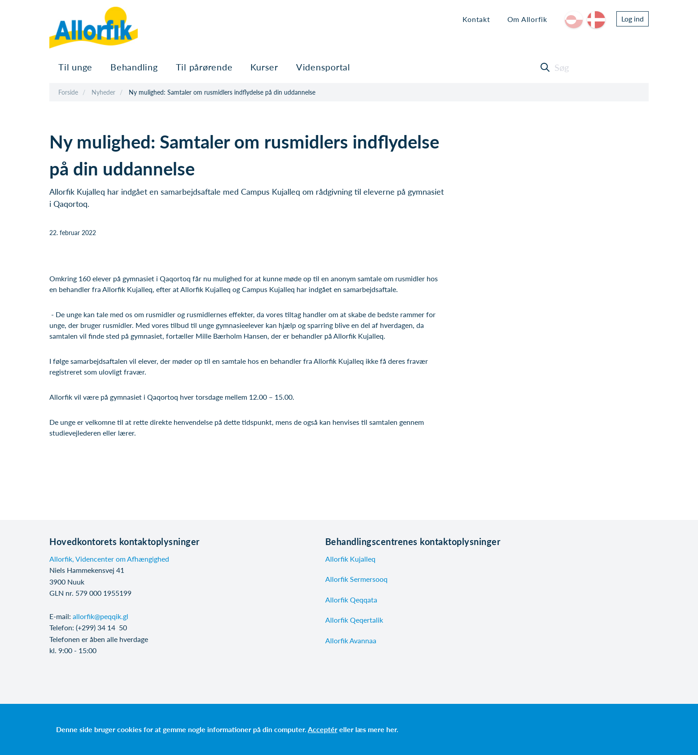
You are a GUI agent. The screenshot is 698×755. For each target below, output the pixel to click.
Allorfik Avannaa (350, 640)
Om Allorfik (527, 19)
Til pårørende (204, 66)
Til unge (75, 66)
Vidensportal (323, 66)
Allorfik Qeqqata (351, 599)
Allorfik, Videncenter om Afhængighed (109, 558)
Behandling (134, 66)
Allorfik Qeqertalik (354, 619)
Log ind (632, 18)
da (596, 19)
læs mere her (376, 729)
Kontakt (476, 19)
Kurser (264, 66)
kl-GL (574, 19)
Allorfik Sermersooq (356, 579)
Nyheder (103, 92)
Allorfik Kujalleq (350, 558)
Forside (68, 92)
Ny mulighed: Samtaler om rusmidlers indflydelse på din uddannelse (222, 92)
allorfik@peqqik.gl (100, 616)
